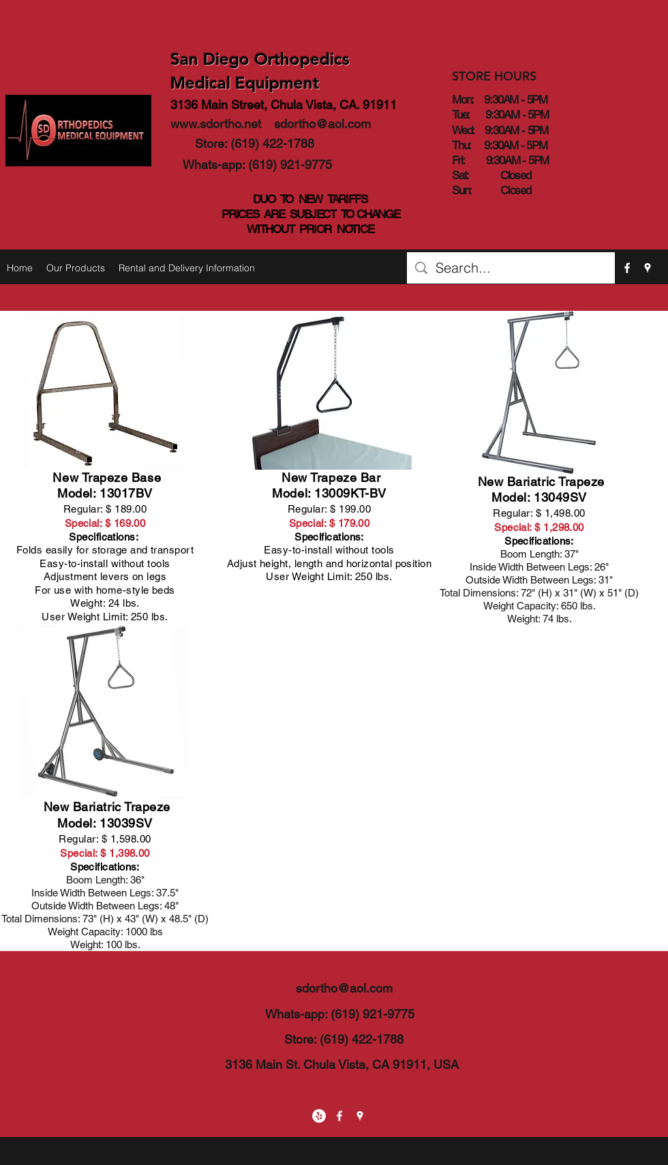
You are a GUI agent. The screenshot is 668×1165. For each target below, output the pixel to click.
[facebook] (627, 268)
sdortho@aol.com (322, 124)
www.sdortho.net (215, 124)
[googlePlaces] (647, 268)
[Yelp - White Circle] (319, 1116)
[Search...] (511, 268)
